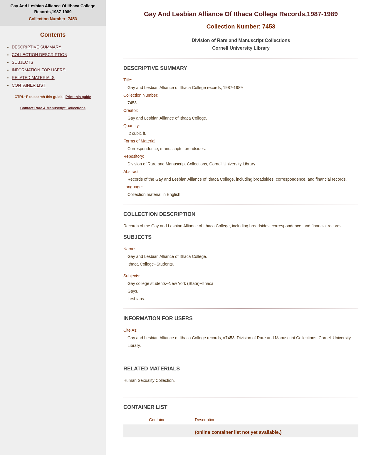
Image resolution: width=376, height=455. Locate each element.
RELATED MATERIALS (33, 77)
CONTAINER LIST (29, 85)
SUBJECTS (22, 62)
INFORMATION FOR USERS (39, 70)
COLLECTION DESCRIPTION (39, 54)
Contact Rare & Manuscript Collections (52, 108)
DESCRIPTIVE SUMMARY (36, 47)
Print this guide (78, 97)
